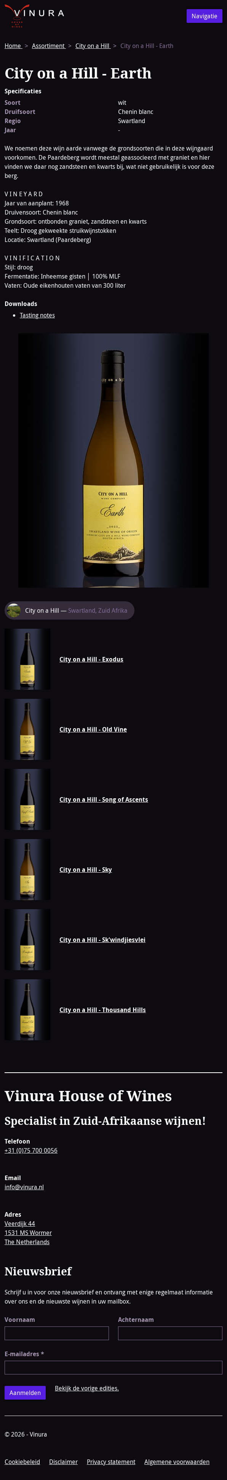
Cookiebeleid (22, 1462)
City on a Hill (93, 46)
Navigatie (204, 16)
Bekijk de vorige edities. (87, 1388)
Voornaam (20, 1319)
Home (13, 46)
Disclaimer (63, 1462)
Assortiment (49, 46)
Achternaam (136, 1319)
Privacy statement (111, 1462)
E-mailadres (24, 1354)
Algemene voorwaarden (176, 1462)
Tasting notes (37, 315)
